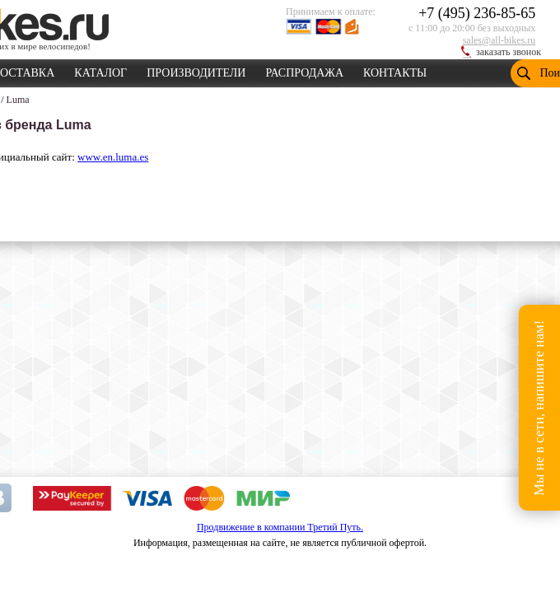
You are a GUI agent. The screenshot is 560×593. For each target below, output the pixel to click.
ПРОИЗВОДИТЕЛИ (196, 70)
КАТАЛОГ (100, 70)
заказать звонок (508, 52)
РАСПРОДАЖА (304, 70)
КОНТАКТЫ (395, 70)
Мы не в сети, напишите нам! (539, 407)
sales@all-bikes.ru (499, 40)
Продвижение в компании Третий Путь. (280, 527)
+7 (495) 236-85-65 (476, 13)
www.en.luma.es (112, 157)
